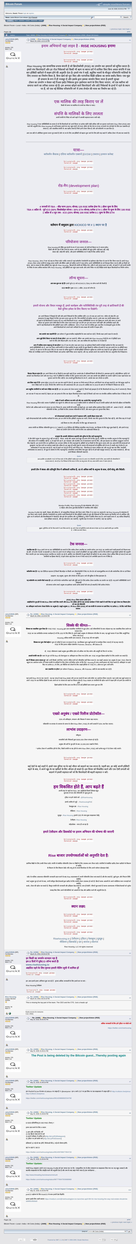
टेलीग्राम (75, 938)
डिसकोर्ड (72, 941)
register (31, 13)
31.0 (30, 17)
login (25, 13)
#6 (130, 1050)
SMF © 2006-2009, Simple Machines (76, 1240)
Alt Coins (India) (33, 25)
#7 (130, 1082)
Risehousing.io (61, 938)
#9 (130, 1158)
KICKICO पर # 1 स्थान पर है (91, 225)
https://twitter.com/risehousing (119, 1028)
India (24, 25)
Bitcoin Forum (9, 25)
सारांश (86, 941)
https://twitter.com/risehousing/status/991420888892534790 (48, 1098)
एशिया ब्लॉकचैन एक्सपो (71, 154)
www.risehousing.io (37, 964)
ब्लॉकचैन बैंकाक (51, 154)
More (40, 20)
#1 (130, 40)
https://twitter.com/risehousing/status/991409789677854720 (48, 1152)
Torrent (34, 17)
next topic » (126, 29)
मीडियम (63, 941)
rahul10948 (9, 39)
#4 (130, 998)
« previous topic (116, 29)
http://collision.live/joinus (121, 1091)
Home (10, 20)
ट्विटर (83, 938)
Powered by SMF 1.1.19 (55, 1240)
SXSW (87, 154)
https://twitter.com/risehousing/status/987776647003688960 (48, 1179)
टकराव (96, 154)
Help (16, 20)
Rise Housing (83, 806)
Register (34, 20)
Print (128, 31)
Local (18, 25)
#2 (130, 615)
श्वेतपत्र (94, 941)
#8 (130, 1113)
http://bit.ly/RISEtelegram (55, 1136)
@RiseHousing (86, 797)
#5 (130, 1019)
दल (80, 941)
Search (21, 20)
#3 (130, 953)
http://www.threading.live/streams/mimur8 (42, 1175)
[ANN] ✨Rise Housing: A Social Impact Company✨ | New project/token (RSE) (73, 25)
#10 (129, 1190)
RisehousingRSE (85, 802)
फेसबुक (91, 938)
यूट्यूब (100, 938)
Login (27, 20)
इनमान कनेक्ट (107, 154)
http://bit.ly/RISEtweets (52, 1139)
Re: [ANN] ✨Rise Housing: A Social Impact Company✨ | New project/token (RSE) (64, 614)
